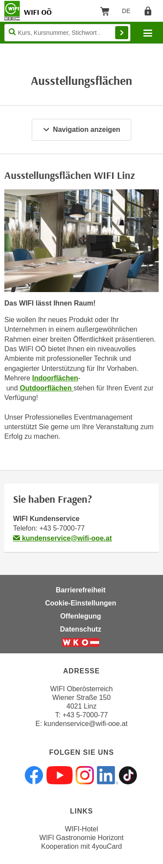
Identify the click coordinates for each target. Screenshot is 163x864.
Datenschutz (80, 629)
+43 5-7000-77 (62, 528)
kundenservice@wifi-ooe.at (62, 538)
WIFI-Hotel (81, 829)
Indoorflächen (55, 378)
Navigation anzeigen (81, 129)
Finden (121, 32)
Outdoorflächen (47, 388)
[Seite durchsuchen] (67, 32)
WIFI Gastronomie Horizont (82, 837)
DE (129, 12)
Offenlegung (80, 616)
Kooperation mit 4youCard (81, 846)
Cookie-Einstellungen (80, 603)
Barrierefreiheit (81, 590)
